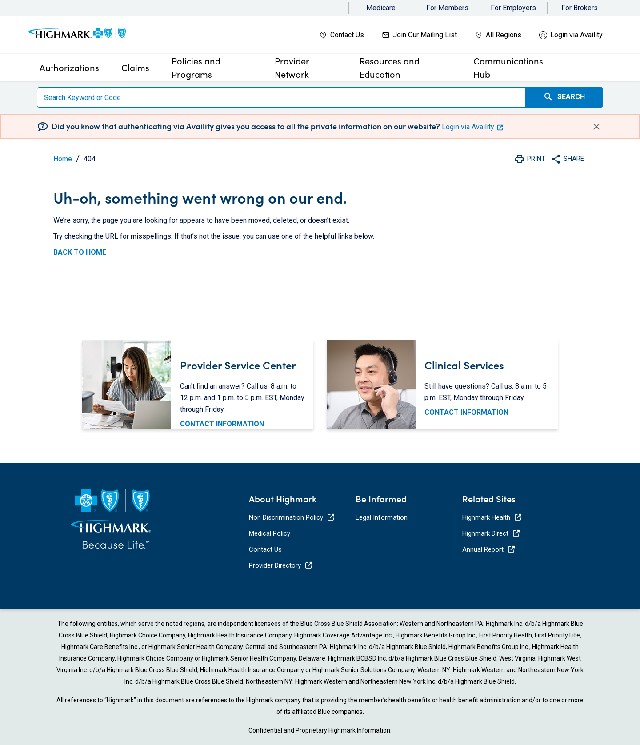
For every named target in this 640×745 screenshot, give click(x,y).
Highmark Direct (491, 533)
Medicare (381, 8)
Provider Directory (280, 565)
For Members (447, 8)
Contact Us (347, 35)
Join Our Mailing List (425, 35)
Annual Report (488, 549)
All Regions (503, 35)
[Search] (281, 97)
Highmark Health (491, 517)
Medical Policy (269, 533)
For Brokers (579, 8)
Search (564, 97)
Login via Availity (576, 35)
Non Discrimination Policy (291, 517)
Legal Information (382, 517)
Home (62, 159)
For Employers (513, 8)
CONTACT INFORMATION (222, 424)
